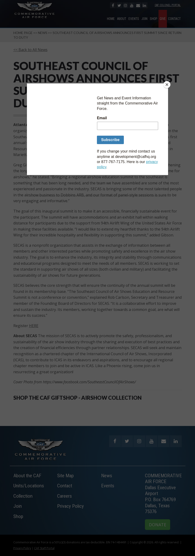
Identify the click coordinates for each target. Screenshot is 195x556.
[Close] (166, 84)
